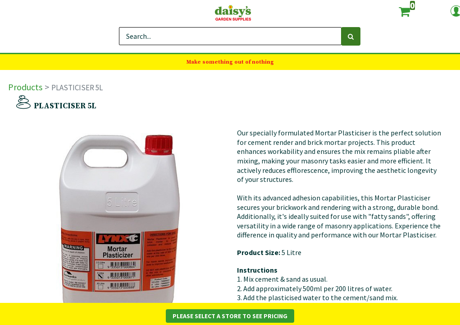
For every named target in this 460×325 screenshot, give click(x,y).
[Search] (350, 36)
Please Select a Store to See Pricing (230, 316)
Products (25, 87)
